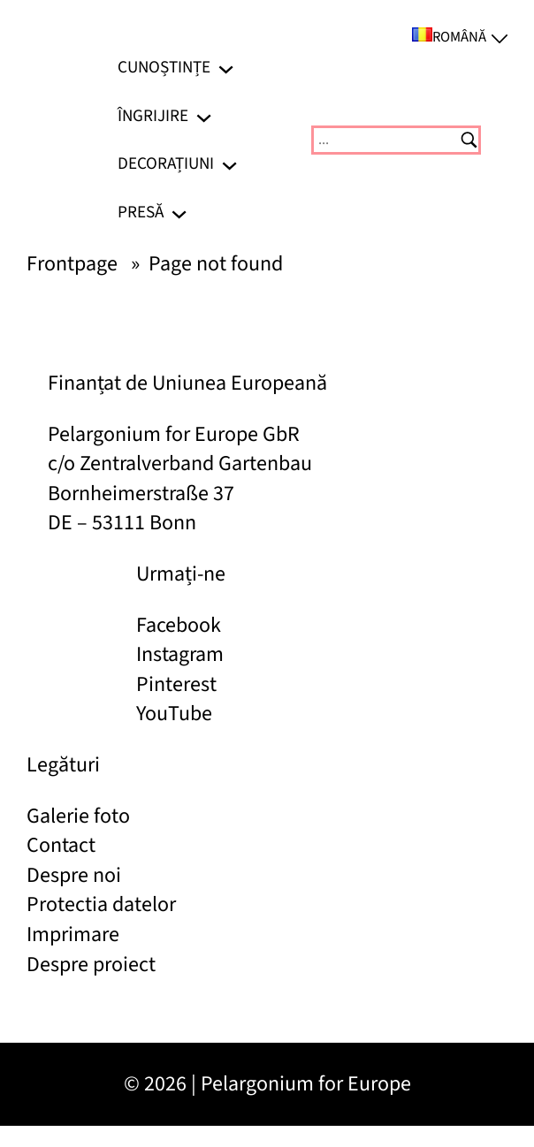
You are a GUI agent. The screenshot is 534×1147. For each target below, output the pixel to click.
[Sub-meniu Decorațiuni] (229, 164)
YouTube (174, 713)
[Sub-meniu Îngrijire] (203, 115)
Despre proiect (91, 964)
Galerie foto (78, 816)
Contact (61, 845)
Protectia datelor (101, 904)
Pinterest (176, 684)
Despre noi (74, 875)
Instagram (180, 654)
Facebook (178, 625)
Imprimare (73, 934)
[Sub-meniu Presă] (179, 212)
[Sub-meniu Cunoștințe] (225, 67)
